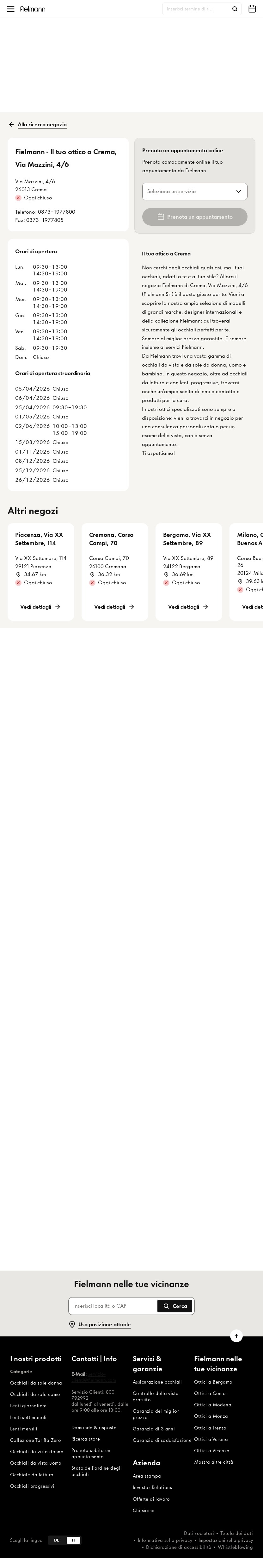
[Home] (33, 9)
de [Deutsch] (56, 1540)
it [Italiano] (73, 1540)
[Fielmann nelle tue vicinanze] (252, 9)
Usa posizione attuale (99, 1324)
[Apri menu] (11, 9)
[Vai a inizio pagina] (236, 1335)
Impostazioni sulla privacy (226, 1540)
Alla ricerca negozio (37, 124)
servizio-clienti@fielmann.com (93, 1377)
